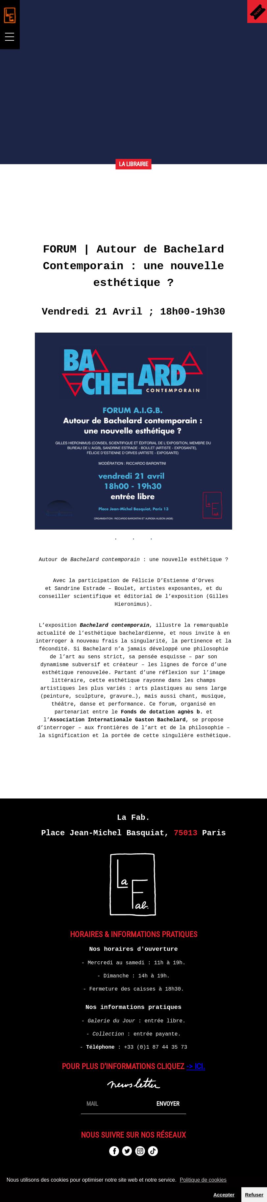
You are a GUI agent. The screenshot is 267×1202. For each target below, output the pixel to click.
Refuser (254, 1194)
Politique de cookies (203, 1180)
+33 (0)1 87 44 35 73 (155, 1047)
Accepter (223, 1194)
